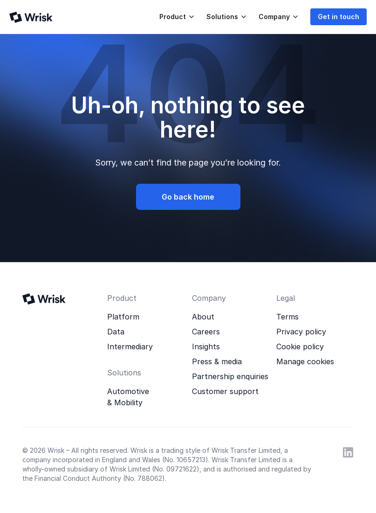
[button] (175, 16)
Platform (123, 316)
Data (115, 331)
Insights (206, 346)
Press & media (217, 361)
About (203, 316)
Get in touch (338, 17)
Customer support (225, 391)
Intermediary (130, 346)
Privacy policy (301, 331)
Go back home (188, 196)
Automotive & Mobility (128, 397)
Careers (206, 331)
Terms (287, 316)
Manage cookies (305, 361)
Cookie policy (300, 346)
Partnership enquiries (230, 376)
